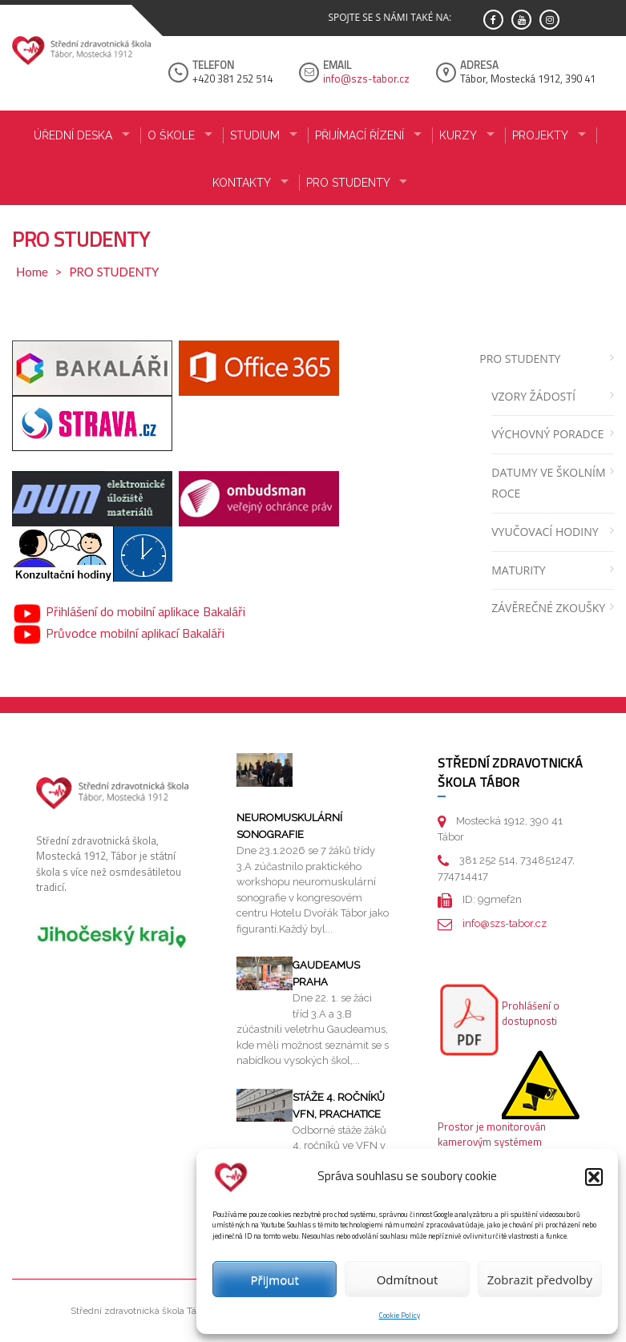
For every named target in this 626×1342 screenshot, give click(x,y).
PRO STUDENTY (348, 182)
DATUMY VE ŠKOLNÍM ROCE (548, 483)
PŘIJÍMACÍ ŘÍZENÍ (359, 135)
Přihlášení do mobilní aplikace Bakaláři (128, 611)
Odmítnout (407, 1279)
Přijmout (275, 1279)
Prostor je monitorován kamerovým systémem (492, 1134)
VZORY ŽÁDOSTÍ (533, 396)
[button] (594, 1177)
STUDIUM (255, 135)
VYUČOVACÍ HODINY (544, 531)
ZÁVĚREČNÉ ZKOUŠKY (548, 607)
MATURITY (518, 570)
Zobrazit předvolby (539, 1279)
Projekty (540, 135)
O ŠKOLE (171, 135)
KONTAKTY (241, 182)
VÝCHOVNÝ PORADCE (547, 433)
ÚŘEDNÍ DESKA (73, 135)
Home (32, 271)
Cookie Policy (399, 1315)
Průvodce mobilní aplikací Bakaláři (118, 633)
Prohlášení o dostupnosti (530, 1013)
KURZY (458, 135)
